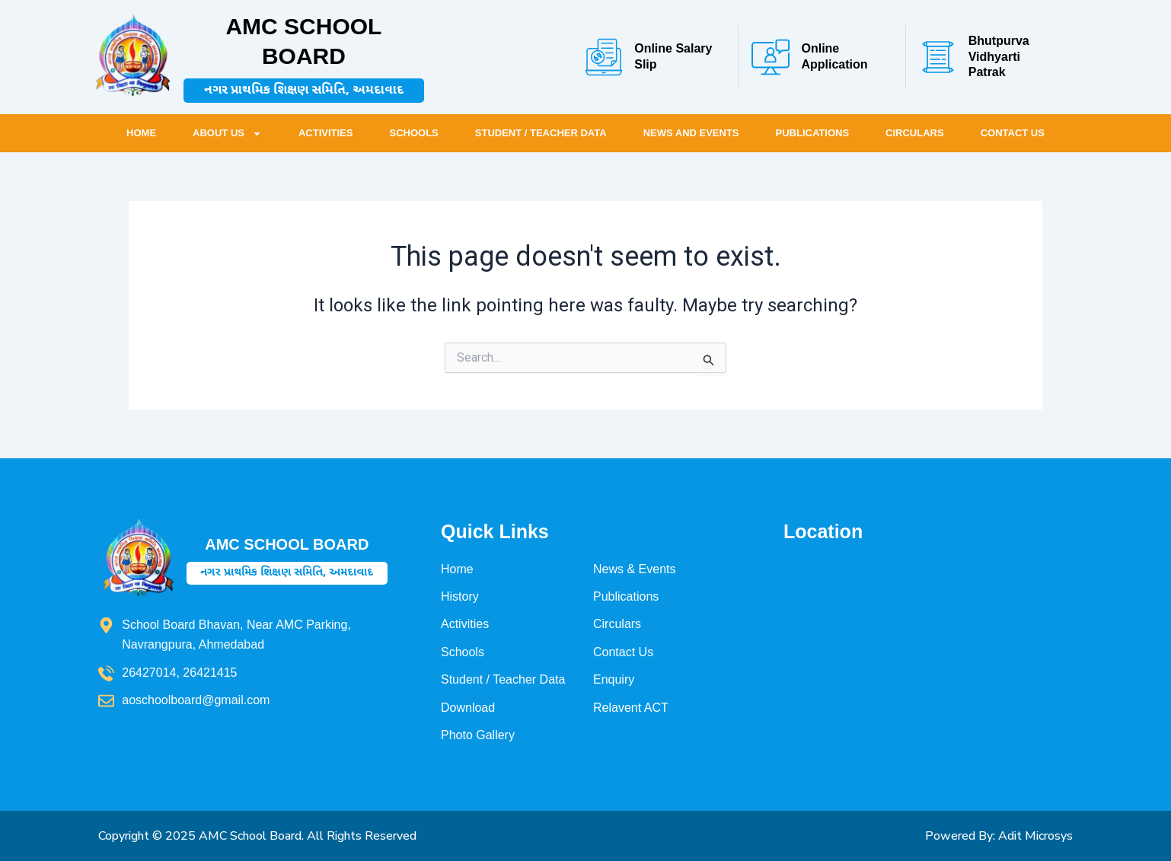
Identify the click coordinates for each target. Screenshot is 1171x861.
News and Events (691, 133)
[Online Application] (770, 57)
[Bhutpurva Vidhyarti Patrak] (938, 57)
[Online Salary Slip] (604, 57)
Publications (813, 133)
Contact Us (1013, 133)
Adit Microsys (1035, 836)
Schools (413, 133)
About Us (227, 133)
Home (141, 133)
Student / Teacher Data (541, 133)
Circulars (914, 133)
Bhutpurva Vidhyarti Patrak (998, 56)
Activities (325, 133)
